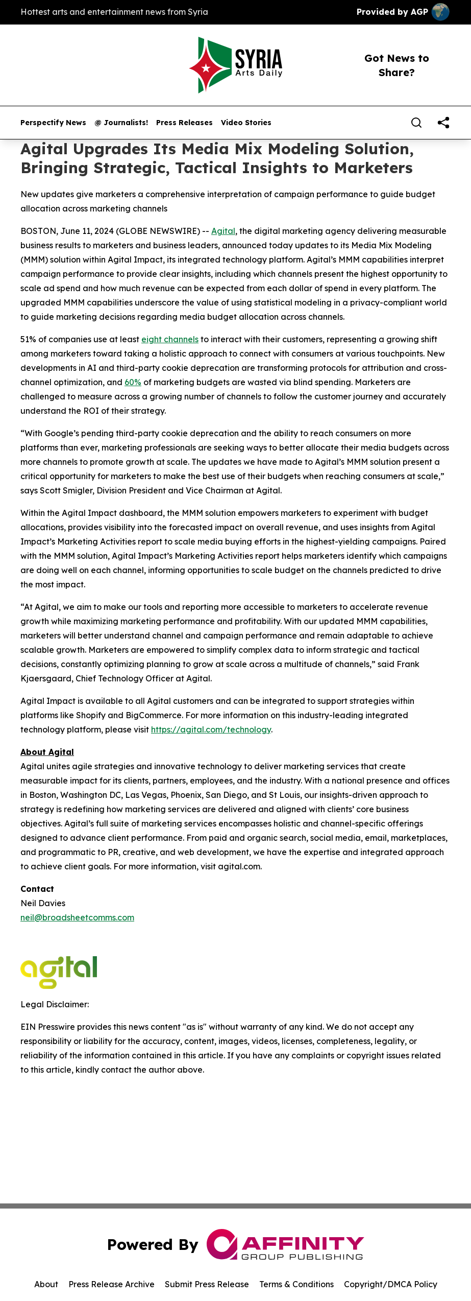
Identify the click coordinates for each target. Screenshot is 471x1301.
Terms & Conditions (296, 1284)
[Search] (416, 122)
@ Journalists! (121, 123)
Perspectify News (53, 123)
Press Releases (184, 123)
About (46, 1284)
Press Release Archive (111, 1284)
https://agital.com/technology (211, 729)
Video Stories (246, 123)
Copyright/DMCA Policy (390, 1284)
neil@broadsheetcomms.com (77, 917)
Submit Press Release (207, 1284)
